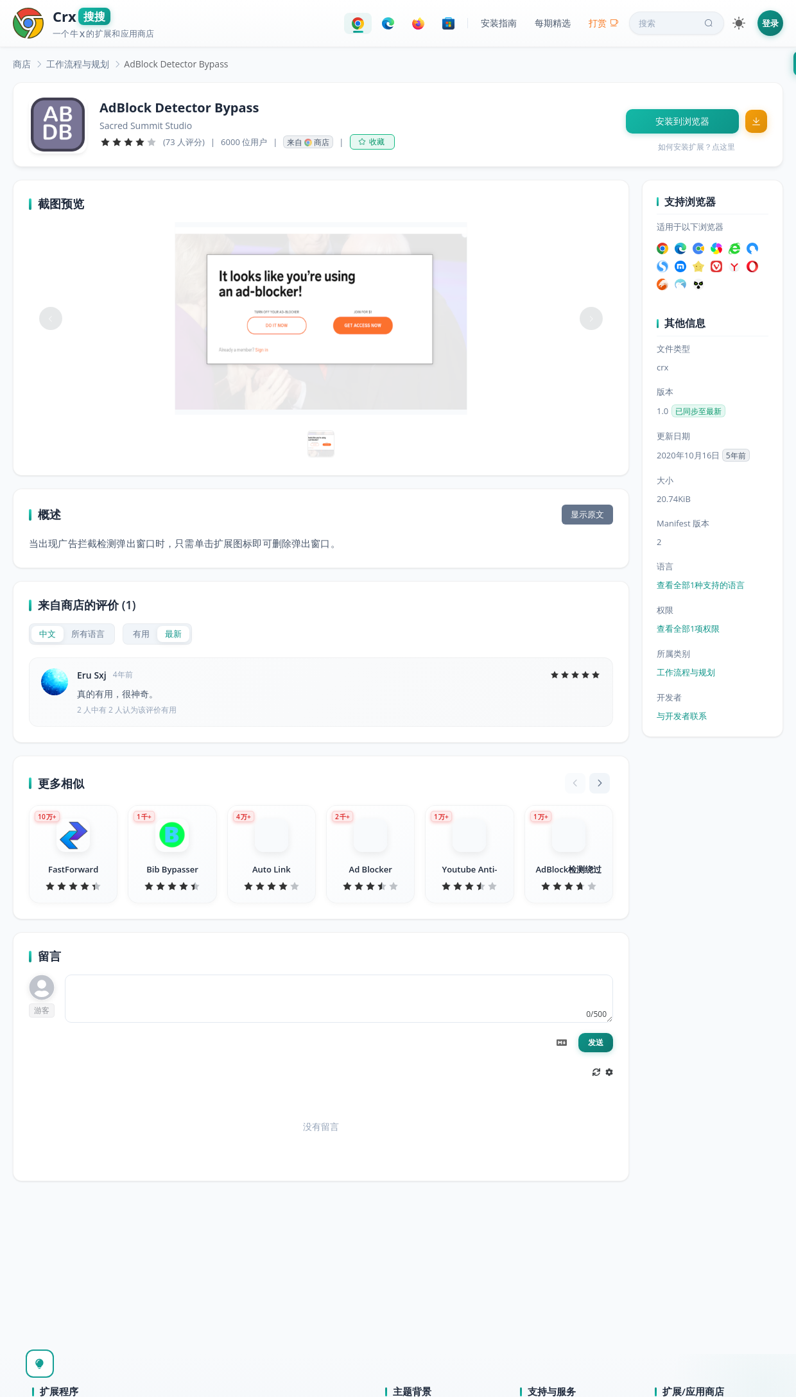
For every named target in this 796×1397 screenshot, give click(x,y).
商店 (22, 64)
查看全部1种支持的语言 (701, 585)
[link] (22, 64)
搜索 (677, 23)
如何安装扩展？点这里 (696, 146)
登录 (770, 23)
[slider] (128, 141)
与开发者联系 (682, 716)
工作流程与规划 (77, 64)
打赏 (604, 23)
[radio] (47, 634)
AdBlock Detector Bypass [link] (176, 64)
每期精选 (553, 23)
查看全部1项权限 (688, 628)
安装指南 (499, 23)
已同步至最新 (698, 411)
